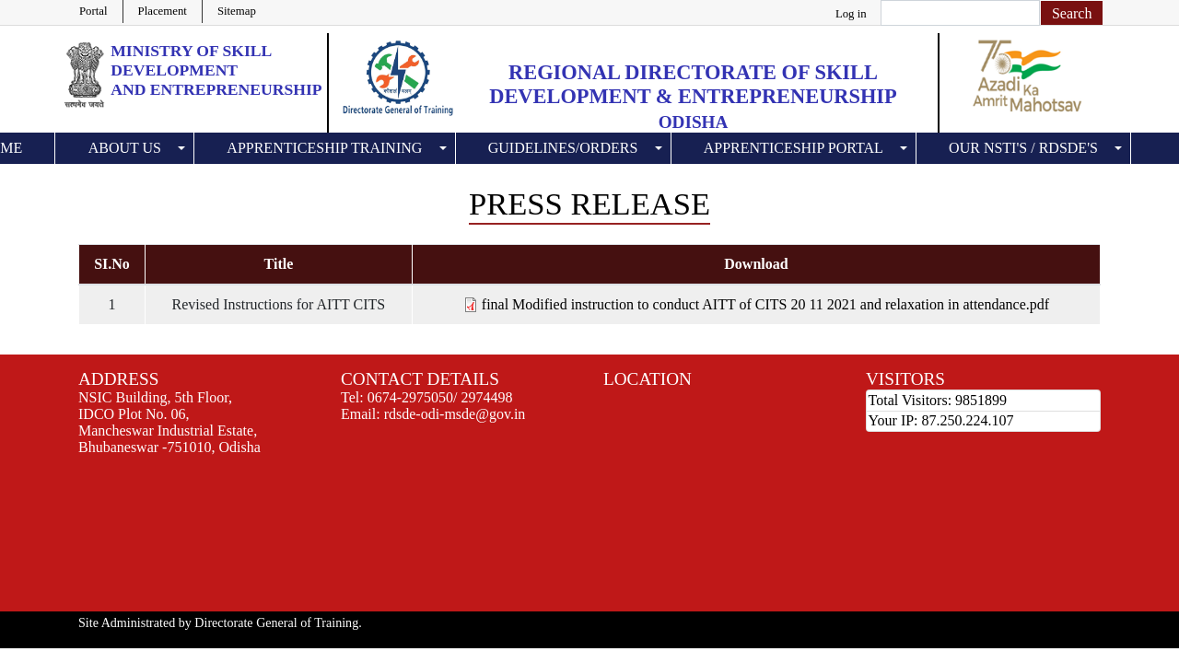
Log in (851, 13)
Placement (162, 11)
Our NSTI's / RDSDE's (1023, 148)
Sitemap (236, 11)
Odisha (694, 122)
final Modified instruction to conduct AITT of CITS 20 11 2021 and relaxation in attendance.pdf (765, 304)
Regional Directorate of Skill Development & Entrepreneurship (692, 84)
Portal (93, 11)
